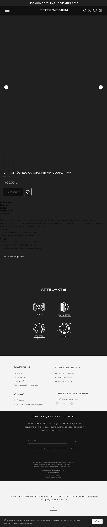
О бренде (19, 400)
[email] (47, 440)
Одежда (18, 373)
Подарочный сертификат (26, 385)
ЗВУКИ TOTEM (64, 315)
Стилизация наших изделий (29, 404)
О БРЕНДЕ (64, 337)
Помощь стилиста (64, 381)
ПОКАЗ (39, 314)
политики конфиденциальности (53, 450)
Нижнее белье (21, 381)
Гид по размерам (64, 377)
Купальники (20, 377)
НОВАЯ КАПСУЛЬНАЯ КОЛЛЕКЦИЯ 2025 (53, 3)
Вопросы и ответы (64, 373)
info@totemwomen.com (68, 399)
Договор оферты (54, 472)
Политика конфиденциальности (54, 470)
